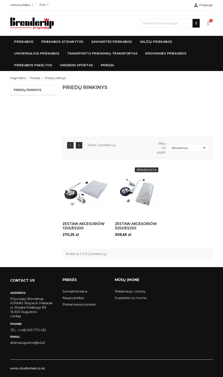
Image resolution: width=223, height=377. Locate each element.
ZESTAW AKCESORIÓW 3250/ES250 (136, 226)
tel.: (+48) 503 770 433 (28, 330)
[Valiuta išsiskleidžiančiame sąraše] (44, 5)
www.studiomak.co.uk (27, 368)
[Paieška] (170, 23)
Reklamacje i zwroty (130, 291)
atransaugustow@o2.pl (27, 343)
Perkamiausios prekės (79, 304)
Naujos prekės (73, 298)
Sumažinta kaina (75, 291)
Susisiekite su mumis (131, 298)
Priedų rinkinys (27, 90)
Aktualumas (189, 147)
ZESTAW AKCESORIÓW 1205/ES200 (84, 226)
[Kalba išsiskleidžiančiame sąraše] (21, 5)
